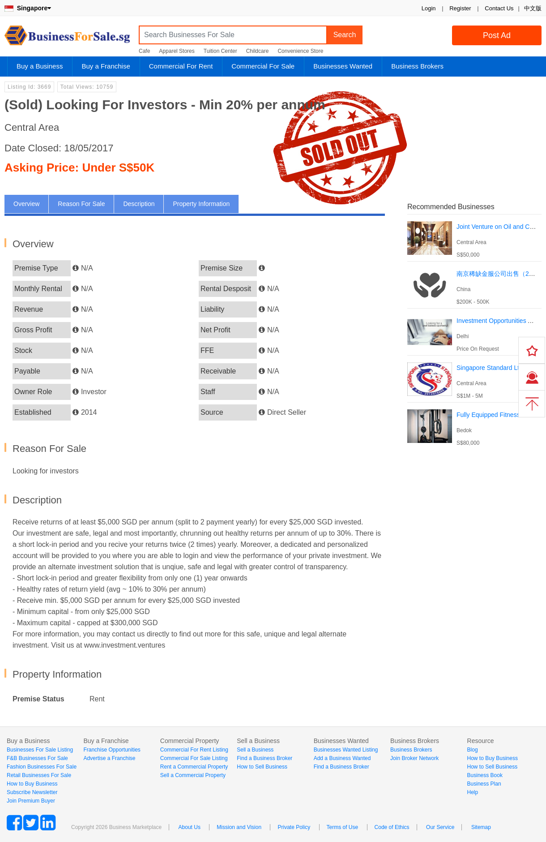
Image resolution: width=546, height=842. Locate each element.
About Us (189, 827)
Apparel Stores (176, 51)
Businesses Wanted (342, 66)
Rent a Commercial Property (194, 767)
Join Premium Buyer (31, 801)
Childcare (257, 51)
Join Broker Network (414, 758)
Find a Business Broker (264, 758)
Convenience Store (300, 51)
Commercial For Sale (262, 66)
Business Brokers (417, 66)
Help (472, 792)
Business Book (485, 775)
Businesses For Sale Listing (40, 750)
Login (429, 8)
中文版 (533, 8)
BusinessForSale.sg (67, 38)
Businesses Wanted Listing (346, 750)
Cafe (144, 51)
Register (460, 8)
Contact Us (499, 8)
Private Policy (293, 827)
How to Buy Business (32, 784)
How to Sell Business (262, 767)
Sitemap (481, 827)
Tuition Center (220, 51)
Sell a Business (255, 750)
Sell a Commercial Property (193, 775)
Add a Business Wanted (342, 758)
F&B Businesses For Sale (37, 758)
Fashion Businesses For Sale (42, 767)
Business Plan (484, 784)
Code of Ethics (392, 827)
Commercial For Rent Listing (194, 750)
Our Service (440, 827)
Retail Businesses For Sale (39, 775)
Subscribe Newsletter (32, 792)
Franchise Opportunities (111, 750)
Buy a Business (40, 66)
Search (344, 35)
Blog (472, 750)
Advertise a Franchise (109, 758)
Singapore (27, 8)
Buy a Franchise (105, 66)
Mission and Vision (239, 827)
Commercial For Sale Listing (194, 758)
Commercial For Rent (181, 66)
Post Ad (497, 35)
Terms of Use (342, 827)
